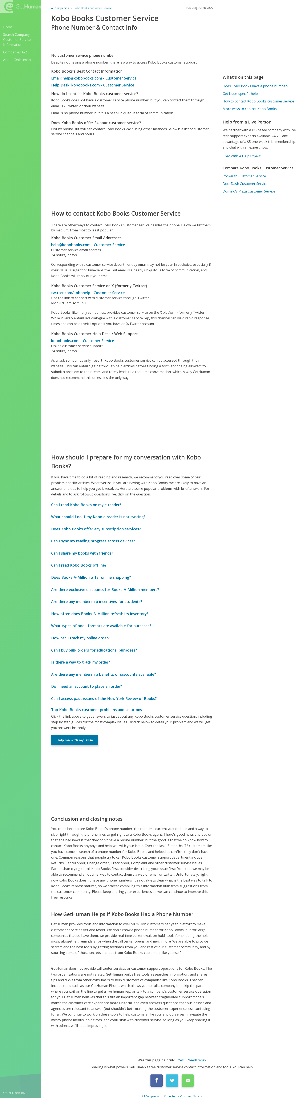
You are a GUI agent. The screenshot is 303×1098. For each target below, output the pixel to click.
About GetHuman (17, 59)
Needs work (196, 1060)
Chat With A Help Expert (241, 156)
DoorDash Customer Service (245, 183)
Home (8, 27)
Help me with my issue (74, 740)
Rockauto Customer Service (244, 176)
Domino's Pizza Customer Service (249, 191)
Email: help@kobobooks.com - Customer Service (94, 78)
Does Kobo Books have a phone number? (255, 86)
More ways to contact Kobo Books (250, 108)
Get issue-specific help (240, 93)
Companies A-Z (15, 52)
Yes (181, 1060)
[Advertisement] (132, 172)
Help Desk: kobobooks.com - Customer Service (92, 85)
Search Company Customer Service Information (17, 39)
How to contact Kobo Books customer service (258, 101)
